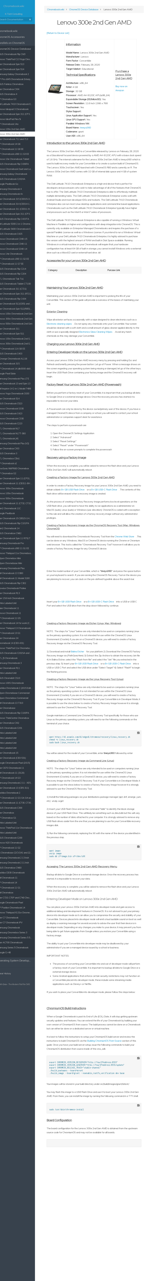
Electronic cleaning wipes (92, 361)
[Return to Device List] (70, 34)
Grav (12, 984)
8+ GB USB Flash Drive (104, 539)
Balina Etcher (90, 721)
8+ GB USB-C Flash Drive (113, 663)
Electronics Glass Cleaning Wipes (85, 373)
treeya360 (95, 145)
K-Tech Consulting (22, 9)
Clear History (10, 973)
